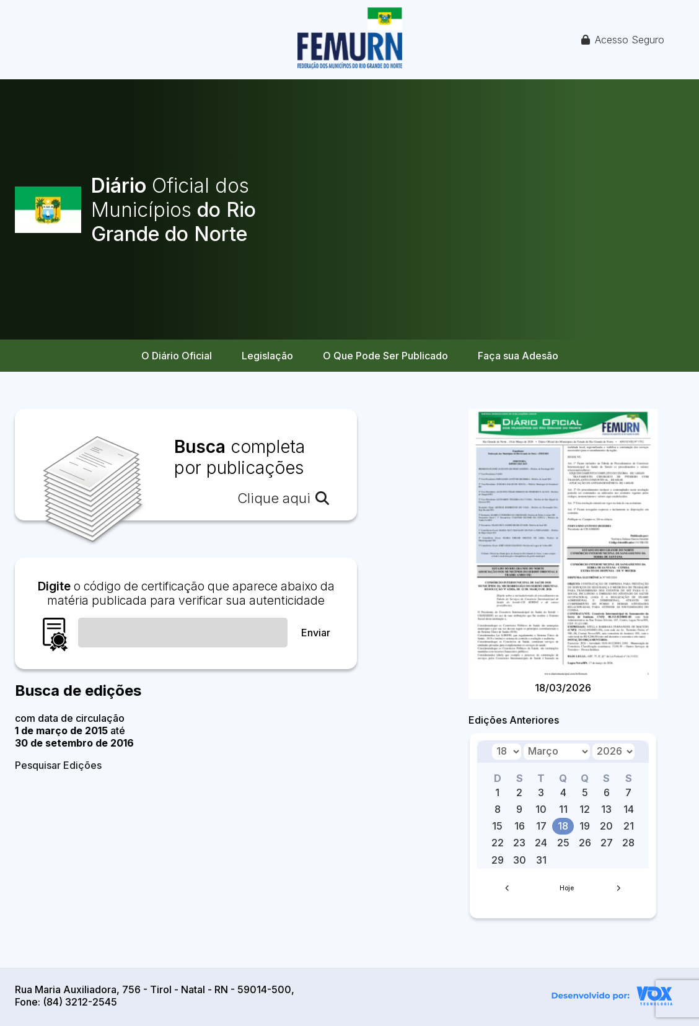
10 (541, 809)
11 (563, 809)
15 (497, 826)
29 (497, 860)
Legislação (267, 355)
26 (585, 842)
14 (628, 809)
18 (563, 826)
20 (606, 826)
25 (563, 842)
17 (541, 826)
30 (519, 860)
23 (519, 842)
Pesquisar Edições (58, 765)
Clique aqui (283, 498)
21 (628, 826)
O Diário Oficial (176, 355)
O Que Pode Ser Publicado (385, 355)
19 (584, 826)
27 (606, 842)
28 (628, 842)
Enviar (315, 632)
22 (497, 842)
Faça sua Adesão (518, 355)
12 (584, 809)
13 (606, 809)
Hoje (567, 888)
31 (541, 860)
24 (541, 842)
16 (519, 826)
